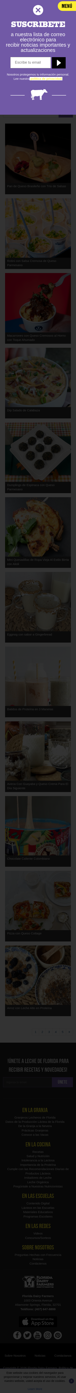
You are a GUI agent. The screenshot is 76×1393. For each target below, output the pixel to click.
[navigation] (67, 6)
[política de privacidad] (46, 78)
